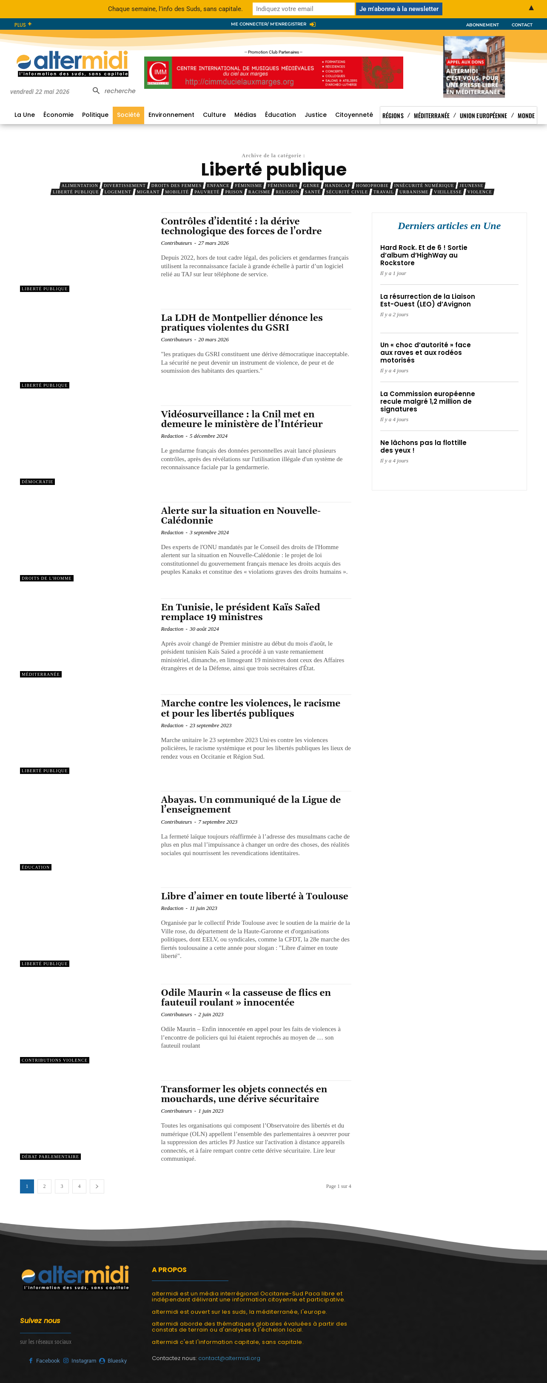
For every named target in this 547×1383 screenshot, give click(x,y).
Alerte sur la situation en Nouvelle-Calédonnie (241, 516)
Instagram (83, 1360)
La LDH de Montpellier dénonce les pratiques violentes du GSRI (241, 323)
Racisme (259, 192)
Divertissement (125, 185)
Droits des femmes (176, 185)
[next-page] (97, 1186)
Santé (312, 192)
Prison (234, 192)
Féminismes (282, 185)
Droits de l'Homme (47, 578)
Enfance (218, 185)
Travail (384, 192)
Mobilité (177, 192)
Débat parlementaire (50, 1156)
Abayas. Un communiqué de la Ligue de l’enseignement (251, 805)
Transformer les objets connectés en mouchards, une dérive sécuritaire (244, 1094)
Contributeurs (176, 243)
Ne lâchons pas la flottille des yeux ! (423, 446)
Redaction (172, 436)
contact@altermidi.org (229, 1358)
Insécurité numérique (424, 185)
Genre (311, 185)
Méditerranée (41, 674)
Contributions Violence (55, 1060)
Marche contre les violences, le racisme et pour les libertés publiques (250, 708)
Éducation (36, 867)
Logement (118, 192)
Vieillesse (448, 192)
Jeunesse (471, 185)
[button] (112, 91)
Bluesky (117, 1360)
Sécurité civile (347, 192)
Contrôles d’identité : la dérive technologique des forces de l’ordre (241, 226)
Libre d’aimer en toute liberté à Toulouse (254, 896)
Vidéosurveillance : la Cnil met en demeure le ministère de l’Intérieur (241, 419)
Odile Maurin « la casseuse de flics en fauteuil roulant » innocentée (246, 998)
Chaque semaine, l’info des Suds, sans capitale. (175, 9)
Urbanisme (414, 192)
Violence (480, 192)
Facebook (48, 1360)
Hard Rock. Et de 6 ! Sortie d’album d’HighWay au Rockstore (423, 255)
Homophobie (372, 185)
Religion (287, 192)
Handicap (337, 185)
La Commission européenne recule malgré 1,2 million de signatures (427, 401)
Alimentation (80, 185)
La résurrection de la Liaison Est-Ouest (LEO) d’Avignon (427, 300)
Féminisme (248, 185)
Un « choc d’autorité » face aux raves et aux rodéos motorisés (425, 352)
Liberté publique (75, 192)
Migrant (148, 192)
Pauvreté (207, 192)
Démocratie (37, 481)
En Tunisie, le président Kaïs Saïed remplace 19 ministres (240, 612)
